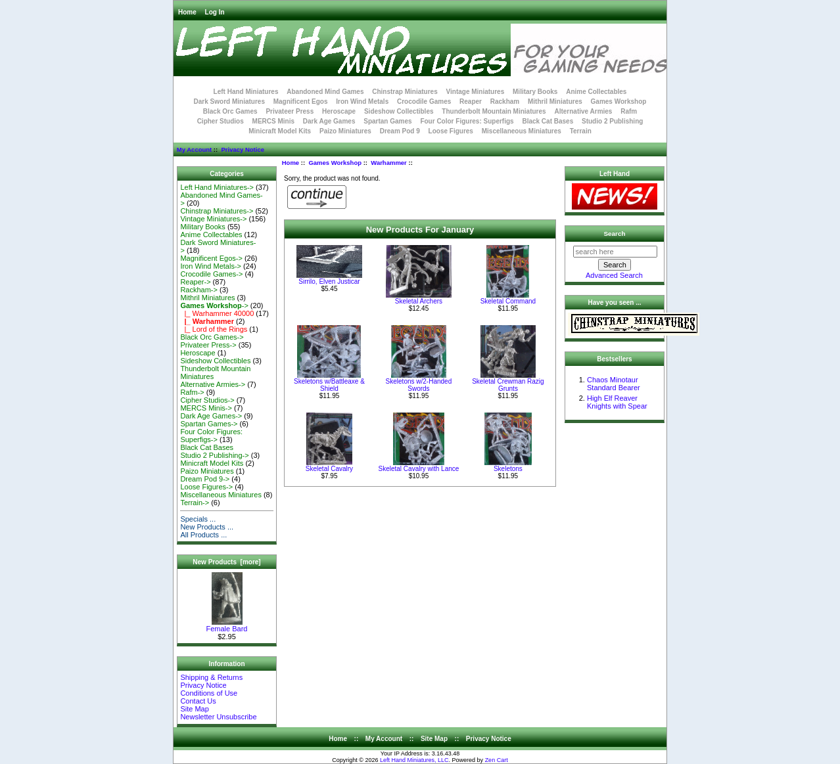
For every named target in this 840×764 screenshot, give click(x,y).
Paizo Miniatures (345, 131)
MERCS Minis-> (206, 408)
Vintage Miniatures (475, 91)
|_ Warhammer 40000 (217, 313)
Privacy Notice (242, 149)
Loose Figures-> (206, 487)
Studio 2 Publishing (612, 121)
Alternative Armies (583, 111)
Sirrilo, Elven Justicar (329, 281)
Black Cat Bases (547, 121)
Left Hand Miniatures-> (217, 187)
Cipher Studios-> (207, 400)
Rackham (504, 101)
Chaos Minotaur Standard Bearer (613, 384)
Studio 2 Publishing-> (214, 455)
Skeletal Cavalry (329, 468)
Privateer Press (290, 111)
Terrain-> (194, 502)
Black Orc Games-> (211, 337)
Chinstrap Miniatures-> (216, 211)
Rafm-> (192, 392)
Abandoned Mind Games (325, 91)
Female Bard (227, 625)
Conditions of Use (208, 693)
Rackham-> (199, 290)
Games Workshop (335, 162)
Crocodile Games (424, 101)
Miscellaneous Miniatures (521, 131)
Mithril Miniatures (555, 101)
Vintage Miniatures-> (213, 219)
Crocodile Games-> (211, 274)
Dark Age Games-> (211, 416)
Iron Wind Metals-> (210, 266)
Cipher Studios (220, 121)
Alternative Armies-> (212, 384)
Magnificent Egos (300, 101)
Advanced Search (614, 275)
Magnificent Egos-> (211, 258)
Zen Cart (496, 760)
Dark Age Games (329, 121)
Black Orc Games (230, 111)
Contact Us (198, 701)
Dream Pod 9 (400, 131)
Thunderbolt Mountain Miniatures (494, 111)
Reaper (470, 101)
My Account (194, 149)
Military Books (535, 91)
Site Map (194, 709)
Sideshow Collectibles (399, 111)
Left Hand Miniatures (246, 91)
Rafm (628, 111)
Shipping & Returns (211, 677)
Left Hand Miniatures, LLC (414, 760)
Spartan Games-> (208, 424)
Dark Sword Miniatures (229, 101)
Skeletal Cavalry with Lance (419, 468)
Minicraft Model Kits (279, 131)
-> (214, 305)
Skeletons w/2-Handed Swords (419, 385)
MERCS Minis (273, 121)
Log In (215, 12)
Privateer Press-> (208, 345)
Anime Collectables (596, 91)
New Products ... (206, 527)
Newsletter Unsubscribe (218, 717)
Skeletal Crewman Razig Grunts (508, 385)
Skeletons (508, 468)
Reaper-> (195, 282)
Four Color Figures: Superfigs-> (211, 435)
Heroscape (339, 111)
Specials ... (198, 519)
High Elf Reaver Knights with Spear (617, 402)
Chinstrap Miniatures (404, 91)
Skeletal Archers (418, 301)
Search (615, 233)
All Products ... (203, 535)
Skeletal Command (508, 301)
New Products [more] (226, 562)
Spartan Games (387, 121)
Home (187, 12)
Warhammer (389, 162)
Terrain (581, 131)
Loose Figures (451, 131)
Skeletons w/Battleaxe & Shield (329, 385)
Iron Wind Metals (362, 101)
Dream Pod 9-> (204, 479)
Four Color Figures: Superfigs (466, 121)
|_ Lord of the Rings (213, 329)
